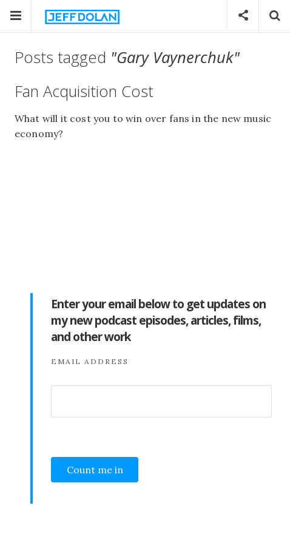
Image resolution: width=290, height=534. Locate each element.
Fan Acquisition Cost (84, 91)
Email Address (90, 361)
